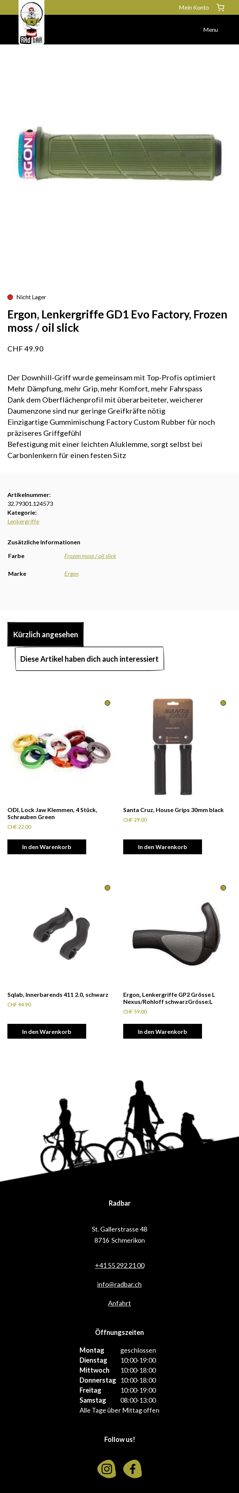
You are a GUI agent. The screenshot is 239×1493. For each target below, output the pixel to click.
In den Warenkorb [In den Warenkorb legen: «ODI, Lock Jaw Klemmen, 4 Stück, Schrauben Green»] (46, 846)
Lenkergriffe (23, 521)
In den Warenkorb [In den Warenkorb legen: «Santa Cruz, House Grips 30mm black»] (162, 846)
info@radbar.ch (119, 1284)
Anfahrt (119, 1303)
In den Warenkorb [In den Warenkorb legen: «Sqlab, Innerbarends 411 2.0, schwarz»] (46, 1031)
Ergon (71, 573)
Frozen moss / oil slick (90, 555)
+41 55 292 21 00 (119, 1265)
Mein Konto (194, 7)
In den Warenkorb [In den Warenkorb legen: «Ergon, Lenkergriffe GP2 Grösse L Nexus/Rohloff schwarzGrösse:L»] (162, 1031)
